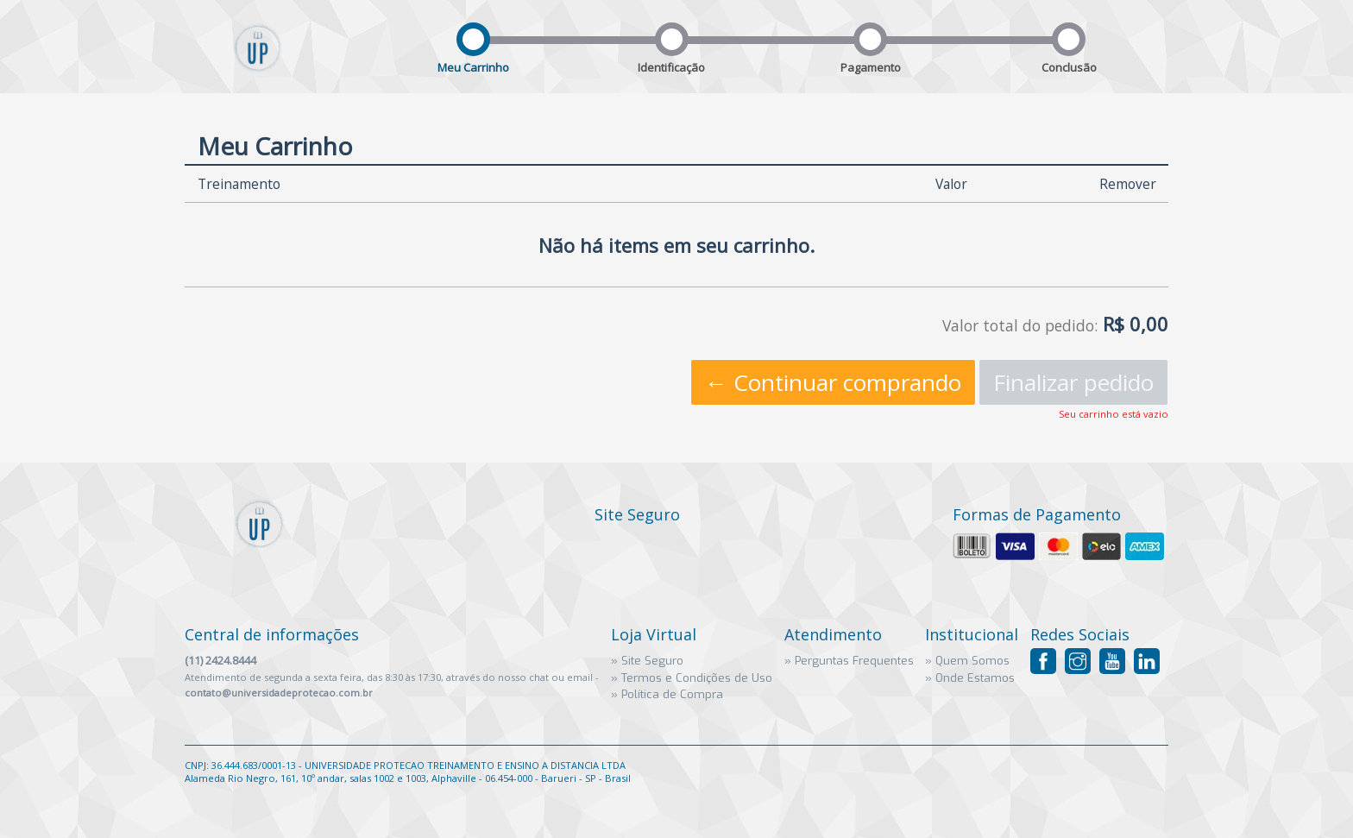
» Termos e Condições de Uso (691, 678)
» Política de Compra (667, 694)
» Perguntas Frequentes (849, 660)
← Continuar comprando (833, 382)
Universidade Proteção (258, 61)
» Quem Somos (967, 660)
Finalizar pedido (1073, 382)
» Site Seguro (647, 660)
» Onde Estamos (970, 678)
